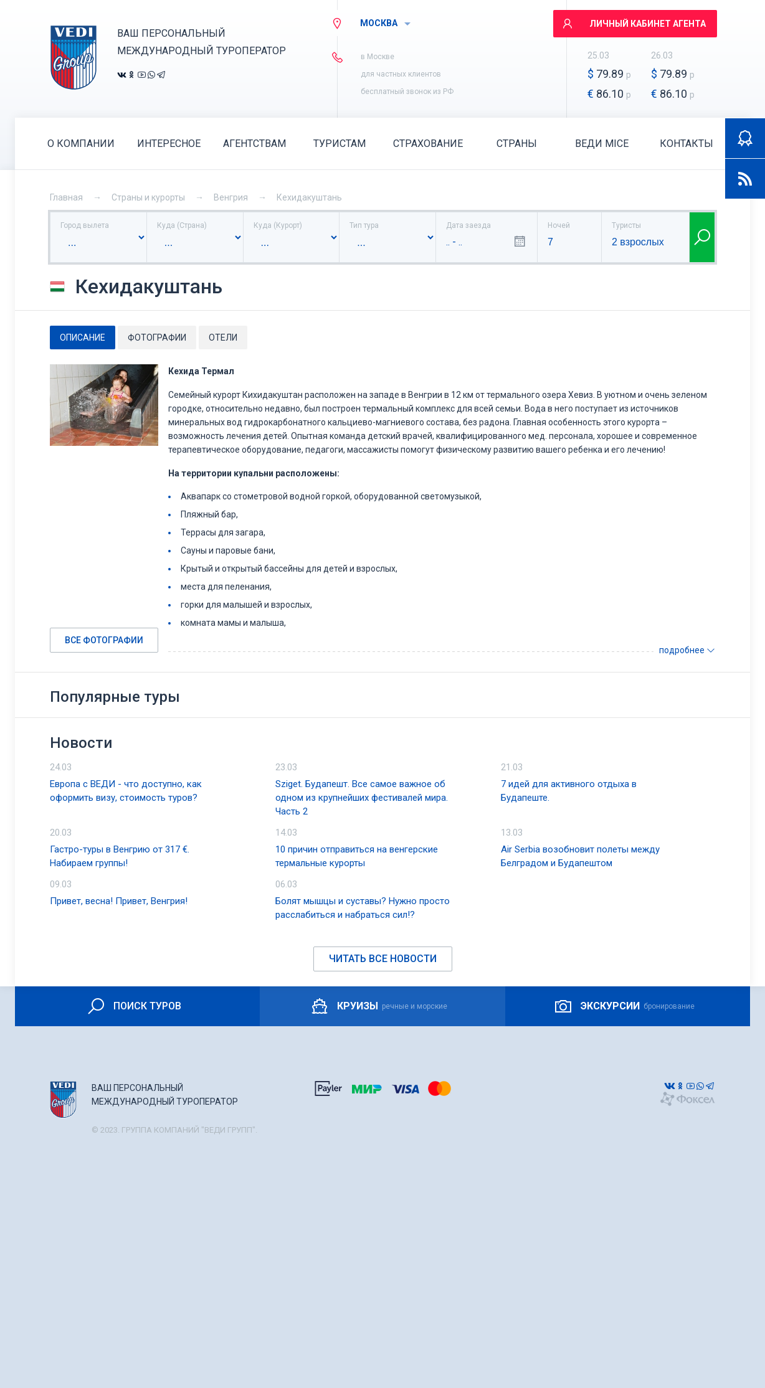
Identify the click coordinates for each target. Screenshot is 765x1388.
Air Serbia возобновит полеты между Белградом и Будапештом (580, 856)
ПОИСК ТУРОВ (133, 1006)
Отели (223, 337)
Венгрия (231, 197)
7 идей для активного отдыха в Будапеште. (569, 790)
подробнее (687, 650)
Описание (82, 337)
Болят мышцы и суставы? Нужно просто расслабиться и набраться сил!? (362, 907)
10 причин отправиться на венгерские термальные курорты (356, 856)
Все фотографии (104, 640)
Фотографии (157, 337)
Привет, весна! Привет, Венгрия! (119, 901)
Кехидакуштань (309, 197)
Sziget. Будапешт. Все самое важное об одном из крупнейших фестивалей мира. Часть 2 (361, 797)
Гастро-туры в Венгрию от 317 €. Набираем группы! (119, 856)
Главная (66, 197)
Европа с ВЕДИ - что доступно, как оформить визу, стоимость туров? (126, 790)
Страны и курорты (148, 197)
